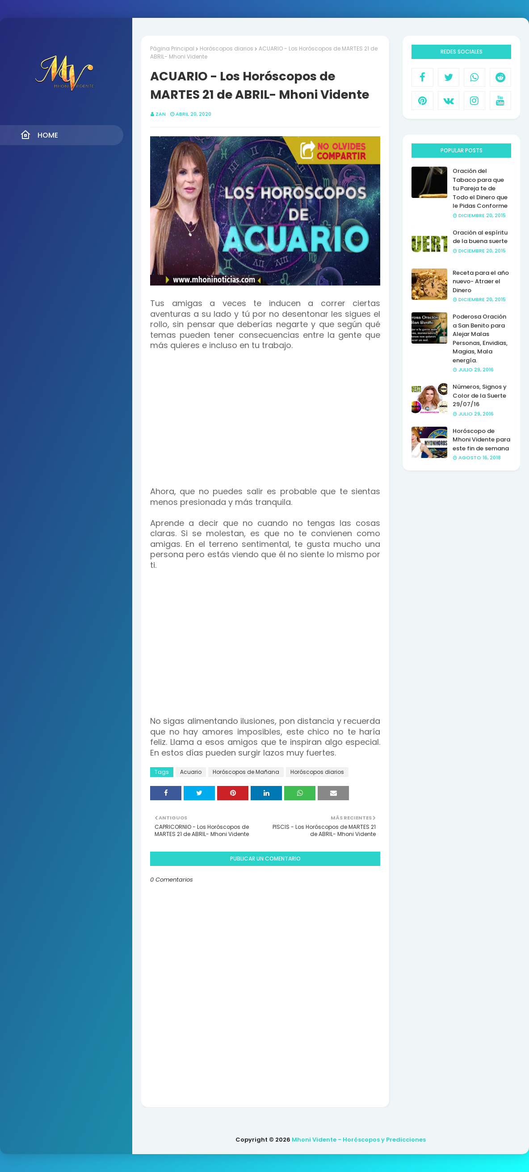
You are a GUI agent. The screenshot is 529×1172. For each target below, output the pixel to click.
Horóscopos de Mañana (246, 772)
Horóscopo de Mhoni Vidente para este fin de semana (481, 440)
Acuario (191, 772)
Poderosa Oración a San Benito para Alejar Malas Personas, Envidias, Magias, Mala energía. (480, 338)
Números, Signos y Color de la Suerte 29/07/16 (480, 395)
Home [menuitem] (39, 135)
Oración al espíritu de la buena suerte (480, 237)
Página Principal (172, 48)
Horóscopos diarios (226, 48)
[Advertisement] (265, 413)
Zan (160, 114)
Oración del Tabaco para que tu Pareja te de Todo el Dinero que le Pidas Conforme (480, 188)
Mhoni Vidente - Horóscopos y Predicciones (359, 1139)
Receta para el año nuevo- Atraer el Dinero (481, 281)
